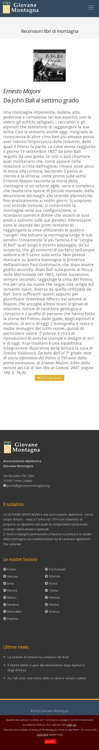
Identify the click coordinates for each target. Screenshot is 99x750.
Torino (53, 590)
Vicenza (54, 612)
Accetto (50, 741)
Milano (12, 597)
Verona (54, 604)
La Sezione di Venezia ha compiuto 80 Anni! (38, 657)
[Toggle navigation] (91, 7)
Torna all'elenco (49, 378)
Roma (53, 583)
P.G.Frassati (57, 569)
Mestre (12, 590)
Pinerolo (54, 576)
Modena (13, 604)
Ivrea (10, 583)
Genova (12, 576)
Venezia (54, 597)
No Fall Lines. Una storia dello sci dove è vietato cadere (47, 678)
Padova (12, 619)
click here (42, 734)
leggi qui (71, 724)
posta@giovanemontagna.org (28, 486)
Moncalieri (14, 612)
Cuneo (11, 569)
